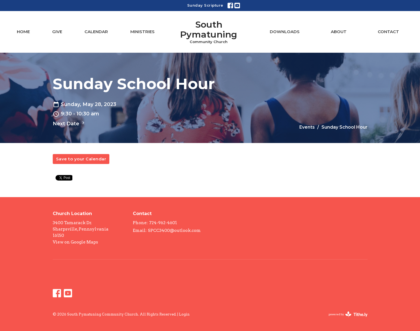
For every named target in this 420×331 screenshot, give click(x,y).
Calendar (96, 31)
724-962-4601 (163, 222)
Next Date (69, 123)
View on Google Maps (75, 242)
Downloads (285, 31)
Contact (388, 31)
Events (307, 127)
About (339, 31)
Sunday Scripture (205, 5)
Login (184, 314)
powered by (348, 314)
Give (57, 31)
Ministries (142, 31)
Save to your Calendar (81, 158)
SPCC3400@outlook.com (174, 230)
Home (23, 31)
